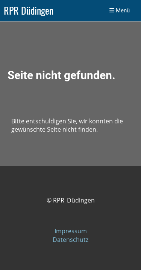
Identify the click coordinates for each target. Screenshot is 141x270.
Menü (119, 10)
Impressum (71, 231)
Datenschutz (70, 240)
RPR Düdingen (28, 11)
